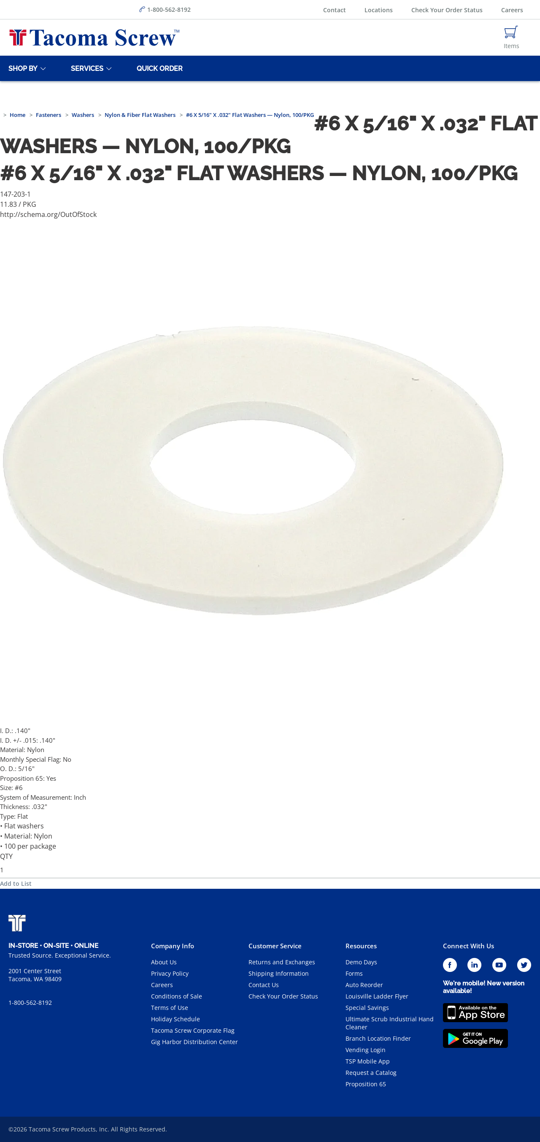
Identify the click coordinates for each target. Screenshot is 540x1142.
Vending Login (366, 1050)
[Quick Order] (158, 68)
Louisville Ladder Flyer (377, 996)
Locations (378, 10)
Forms (354, 973)
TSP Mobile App (368, 1061)
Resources (361, 946)
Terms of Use (169, 1008)
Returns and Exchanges (281, 962)
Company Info (172, 946)
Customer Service (275, 946)
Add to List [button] (16, 884)
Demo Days (361, 962)
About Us (164, 962)
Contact (334, 10)
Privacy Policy (170, 973)
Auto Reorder (364, 985)
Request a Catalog (371, 1073)
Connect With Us (468, 946)
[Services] (86, 68)
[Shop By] (21, 68)
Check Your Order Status (447, 10)
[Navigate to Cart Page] (511, 38)
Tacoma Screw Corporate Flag (193, 1030)
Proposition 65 (366, 1084)
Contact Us (263, 985)
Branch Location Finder (378, 1038)
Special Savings (367, 1008)
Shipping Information (278, 973)
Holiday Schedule (175, 1019)
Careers (512, 10)
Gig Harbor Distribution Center (194, 1042)
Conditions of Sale (176, 996)
